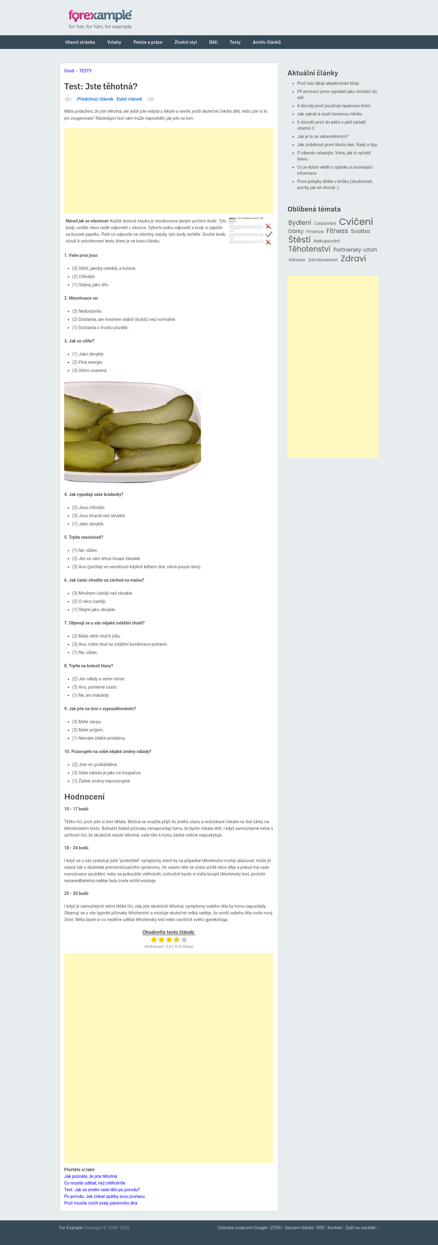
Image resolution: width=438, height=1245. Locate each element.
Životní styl (186, 42)
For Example (71, 1227)
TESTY (85, 70)
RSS (320, 1227)
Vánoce (296, 260)
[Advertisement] (168, 170)
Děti (213, 42)
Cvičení (356, 221)
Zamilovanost (323, 260)
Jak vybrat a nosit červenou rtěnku (329, 114)
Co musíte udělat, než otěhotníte (94, 1183)
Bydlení (299, 223)
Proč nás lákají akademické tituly (328, 83)
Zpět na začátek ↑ (362, 1227)
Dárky (296, 231)
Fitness (337, 231)
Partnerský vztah (355, 250)
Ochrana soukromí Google (242, 1227)
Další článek (129, 99)
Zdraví (353, 259)
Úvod (69, 70)
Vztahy (114, 42)
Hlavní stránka (80, 42)
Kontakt (335, 1227)
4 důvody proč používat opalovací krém (334, 105)
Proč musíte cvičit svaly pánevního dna (100, 1203)
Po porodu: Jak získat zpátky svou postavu (104, 1196)
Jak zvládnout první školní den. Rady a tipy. (337, 144)
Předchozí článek (95, 99)
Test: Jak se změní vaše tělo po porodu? (102, 1189)
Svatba (360, 231)
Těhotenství (309, 249)
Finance (315, 231)
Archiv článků (267, 42)
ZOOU (276, 1227)
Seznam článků (299, 1227)
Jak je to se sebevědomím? (323, 136)
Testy (235, 42)
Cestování (325, 223)
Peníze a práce (147, 42)
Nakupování (327, 241)
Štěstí (299, 240)
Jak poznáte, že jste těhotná (90, 1176)
